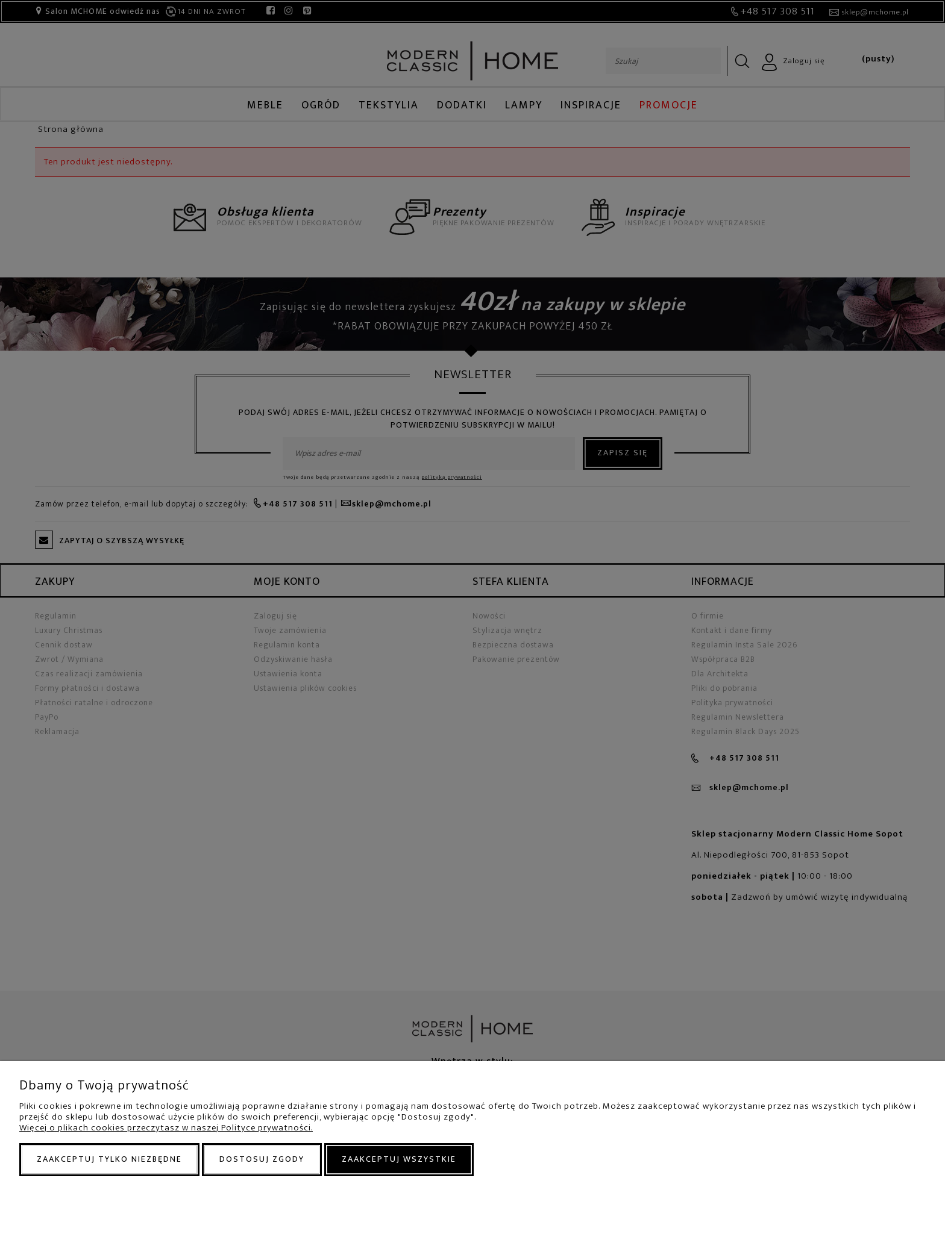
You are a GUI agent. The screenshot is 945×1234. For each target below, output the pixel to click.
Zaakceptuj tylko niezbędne (109, 1159)
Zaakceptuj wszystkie (399, 1159)
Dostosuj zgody (261, 1159)
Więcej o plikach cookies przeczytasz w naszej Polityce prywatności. (166, 1127)
